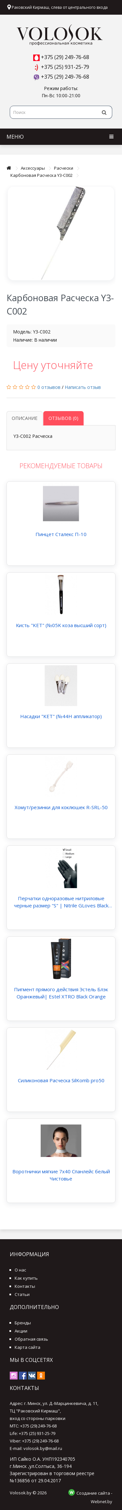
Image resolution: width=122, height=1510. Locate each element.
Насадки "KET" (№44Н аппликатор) (61, 716)
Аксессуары (33, 168)
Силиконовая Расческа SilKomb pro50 (61, 1080)
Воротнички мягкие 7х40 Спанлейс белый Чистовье (61, 1175)
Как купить (26, 1278)
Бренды (23, 1323)
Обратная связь (31, 1339)
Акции (21, 1331)
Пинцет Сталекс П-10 (61, 534)
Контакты (25, 1286)
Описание (24, 418)
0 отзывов (49, 387)
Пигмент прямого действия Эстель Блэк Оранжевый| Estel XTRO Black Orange (61, 993)
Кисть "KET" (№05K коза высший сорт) (61, 625)
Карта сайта (27, 1347)
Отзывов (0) (63, 418)
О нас (20, 1270)
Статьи (22, 1294)
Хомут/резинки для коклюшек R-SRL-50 (61, 807)
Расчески (63, 168)
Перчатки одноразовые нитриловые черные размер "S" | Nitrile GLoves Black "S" (61, 902)
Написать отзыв (83, 387)
